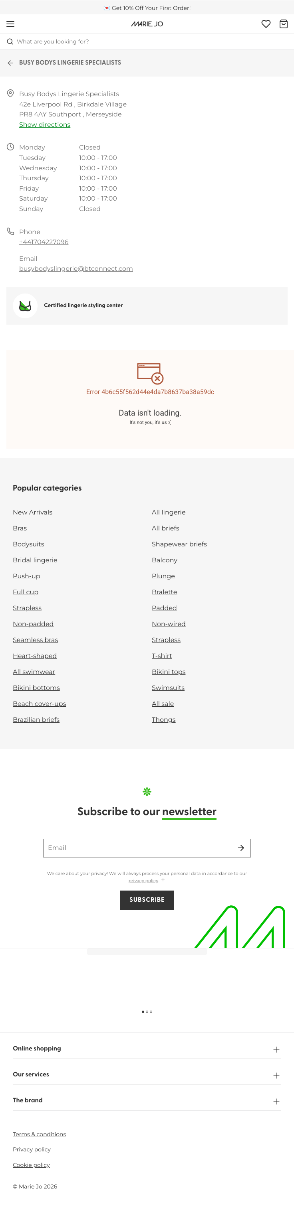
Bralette (164, 592)
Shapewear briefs (179, 544)
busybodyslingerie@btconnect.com (76, 269)
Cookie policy (31, 1165)
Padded (164, 608)
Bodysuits (28, 544)
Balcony (164, 560)
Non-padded (33, 624)
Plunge (163, 576)
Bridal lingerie (35, 560)
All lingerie (169, 512)
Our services (147, 1075)
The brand (147, 1101)
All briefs (165, 528)
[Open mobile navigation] (10, 24)
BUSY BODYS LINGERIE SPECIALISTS (63, 63)
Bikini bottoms (36, 688)
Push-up (26, 576)
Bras (20, 528)
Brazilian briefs (36, 720)
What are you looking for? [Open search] (47, 41)
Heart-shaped (35, 656)
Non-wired (169, 624)
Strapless (27, 608)
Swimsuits (168, 688)
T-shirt (162, 656)
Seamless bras (35, 640)
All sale (163, 704)
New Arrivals (32, 512)
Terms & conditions (39, 1134)
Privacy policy (32, 1149)
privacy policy (143, 880)
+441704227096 (43, 242)
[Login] (266, 24)
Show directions (44, 125)
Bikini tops (168, 672)
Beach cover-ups (39, 704)
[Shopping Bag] (283, 24)
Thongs (164, 720)
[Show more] (163, 880)
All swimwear (34, 672)
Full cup (25, 592)
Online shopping (147, 1049)
